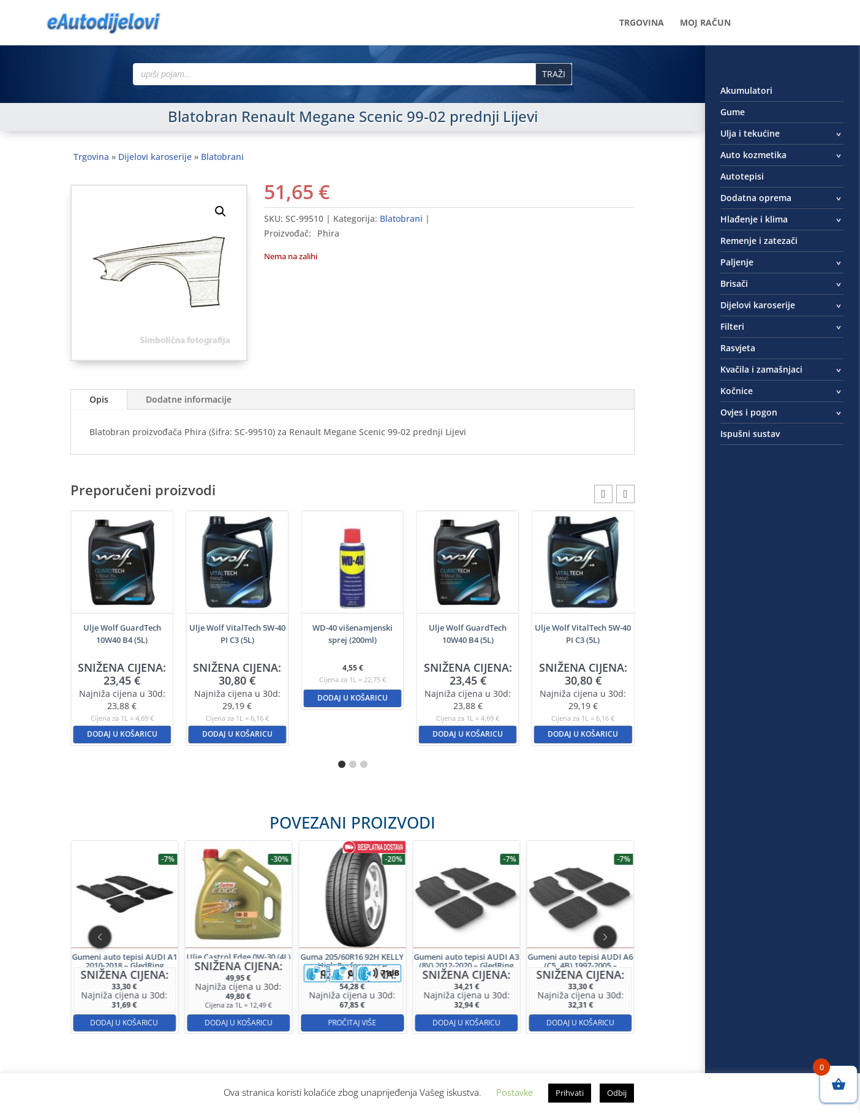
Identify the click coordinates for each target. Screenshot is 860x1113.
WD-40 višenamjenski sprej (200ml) (352, 633)
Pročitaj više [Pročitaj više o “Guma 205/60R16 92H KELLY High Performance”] (352, 978)
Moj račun (705, 23)
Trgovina (641, 23)
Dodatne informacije (189, 399)
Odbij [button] (617, 1092)
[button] (220, 211)
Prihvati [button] (570, 1092)
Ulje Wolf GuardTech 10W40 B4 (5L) (122, 633)
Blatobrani (222, 156)
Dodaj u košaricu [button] (122, 734)
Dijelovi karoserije (155, 156)
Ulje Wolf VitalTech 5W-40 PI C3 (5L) (237, 633)
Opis (98, 399)
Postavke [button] (514, 1092)
